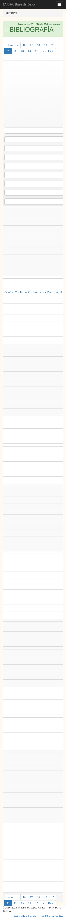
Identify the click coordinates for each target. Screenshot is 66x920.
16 (24, 45)
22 (15, 51)
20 (52, 45)
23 (22, 51)
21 (8, 51)
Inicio (10, 45)
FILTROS (11, 13)
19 (45, 45)
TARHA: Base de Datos (19, 4)
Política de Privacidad (25, 916)
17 (31, 45)
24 (29, 51)
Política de (52, 916)
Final (51, 51)
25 (36, 51)
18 (38, 45)
